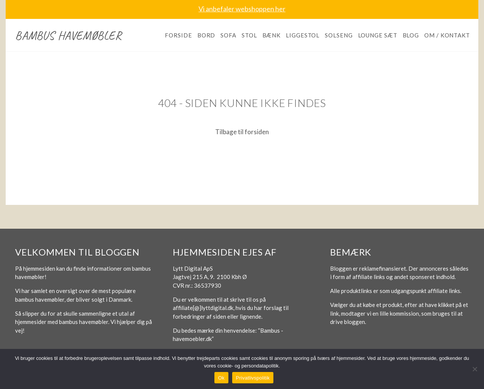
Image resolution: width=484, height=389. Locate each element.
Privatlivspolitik (253, 378)
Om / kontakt (447, 35)
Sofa (228, 35)
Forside (178, 35)
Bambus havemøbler (68, 35)
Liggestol (303, 35)
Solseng (338, 35)
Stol (249, 35)
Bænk (271, 35)
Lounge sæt (377, 35)
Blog (411, 35)
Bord (206, 35)
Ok (221, 378)
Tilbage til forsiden (242, 132)
